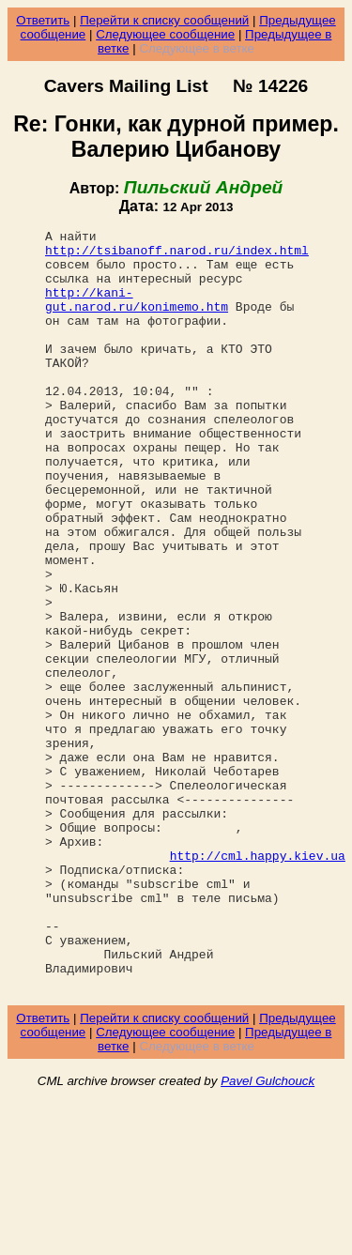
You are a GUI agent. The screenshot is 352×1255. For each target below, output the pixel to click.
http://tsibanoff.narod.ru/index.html (177, 255)
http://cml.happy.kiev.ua (257, 981)
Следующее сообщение (165, 34)
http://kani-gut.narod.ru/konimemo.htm (136, 314)
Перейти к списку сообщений (164, 20)
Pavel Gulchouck (267, 1233)
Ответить (42, 20)
